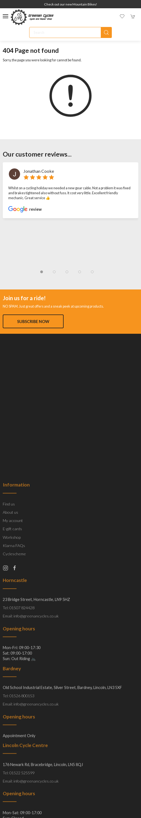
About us (10, 633)
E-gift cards (12, 649)
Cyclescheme (14, 674)
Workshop (12, 657)
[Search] (70, 32)
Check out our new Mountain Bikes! (70, 4)
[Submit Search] (106, 32)
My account (13, 641)
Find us (9, 624)
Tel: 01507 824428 (18, 728)
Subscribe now (33, 321)
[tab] (41, 271)
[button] (5, 16)
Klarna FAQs (14, 666)
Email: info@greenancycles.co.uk (31, 736)
